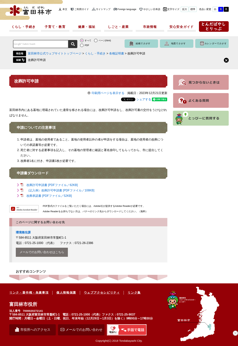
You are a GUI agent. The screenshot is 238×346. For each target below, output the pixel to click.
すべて (88, 40)
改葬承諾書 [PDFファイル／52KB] (49, 195)
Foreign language (127, 9)
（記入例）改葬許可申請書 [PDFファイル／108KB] (60, 190)
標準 (192, 9)
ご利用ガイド (81, 9)
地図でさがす (178, 43)
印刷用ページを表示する (108, 93)
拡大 (184, 9)
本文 (64, 9)
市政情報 (150, 27)
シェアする (143, 99)
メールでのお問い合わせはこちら (42, 252)
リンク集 (134, 292)
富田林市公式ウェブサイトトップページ (54, 53)
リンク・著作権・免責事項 (29, 292)
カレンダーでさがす (216, 43)
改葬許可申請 (37, 60)
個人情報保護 (66, 292)
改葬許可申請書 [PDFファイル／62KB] (52, 185)
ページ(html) (105, 40)
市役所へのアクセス (35, 330)
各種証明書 (116, 53)
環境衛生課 (23, 232)
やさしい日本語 (151, 9)
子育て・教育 (55, 27)
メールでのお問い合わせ (84, 330)
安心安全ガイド (181, 27)
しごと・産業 (118, 27)
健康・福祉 (87, 27)
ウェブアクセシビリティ (102, 292)
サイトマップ (103, 9)
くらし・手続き (23, 27)
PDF (87, 45)
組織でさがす (143, 43)
